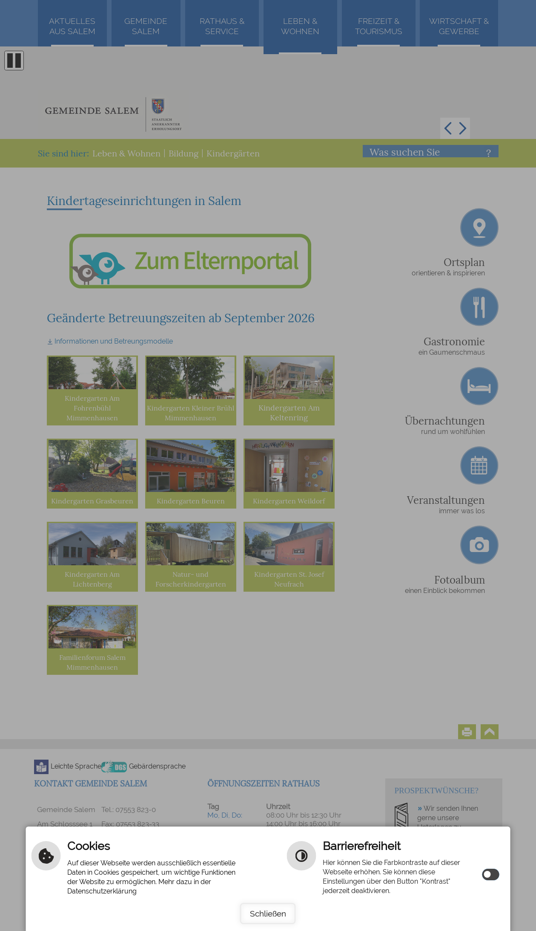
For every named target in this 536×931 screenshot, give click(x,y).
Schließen (268, 913)
